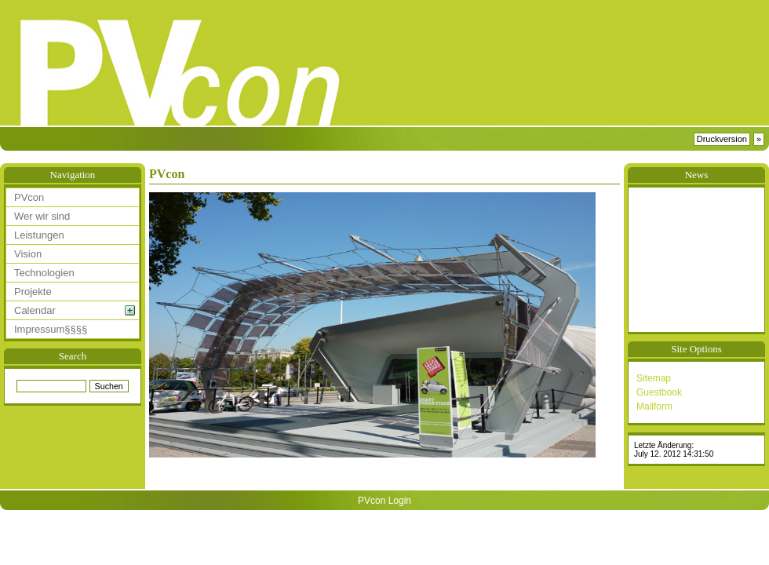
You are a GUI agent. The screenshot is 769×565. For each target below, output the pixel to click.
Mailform (654, 406)
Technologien (44, 273)
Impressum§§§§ (50, 329)
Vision (28, 254)
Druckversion (722, 139)
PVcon (29, 197)
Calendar (35, 310)
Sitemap (653, 378)
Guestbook (659, 392)
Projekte (33, 291)
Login (399, 500)
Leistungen (39, 235)
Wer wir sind (42, 216)
